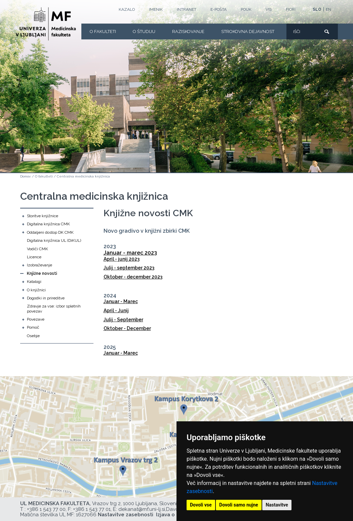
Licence (34, 257)
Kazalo (127, 9)
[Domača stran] (45, 24)
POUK (246, 9)
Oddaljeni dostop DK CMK (50, 232)
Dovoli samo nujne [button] (238, 505)
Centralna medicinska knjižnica (83, 176)
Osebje (33, 335)
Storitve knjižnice (42, 216)
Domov (25, 176)
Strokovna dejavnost (247, 31)
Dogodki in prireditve (46, 298)
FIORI (291, 9)
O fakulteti (103, 31)
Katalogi (34, 281)
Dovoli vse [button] (201, 505)
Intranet (186, 9)
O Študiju (144, 31)
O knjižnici (36, 290)
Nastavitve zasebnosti (125, 515)
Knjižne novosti (42, 273)
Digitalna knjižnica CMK (48, 224)
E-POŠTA (218, 9)
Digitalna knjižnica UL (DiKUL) (54, 240)
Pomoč (33, 327)
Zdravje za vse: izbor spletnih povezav (54, 308)
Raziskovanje (188, 31)
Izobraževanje (39, 265)
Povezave (35, 319)
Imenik (156, 9)
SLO (317, 9)
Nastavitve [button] (277, 505)
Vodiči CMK (37, 249)
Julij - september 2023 (129, 267)
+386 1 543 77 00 (46, 509)
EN (328, 9)
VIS (269, 9)
